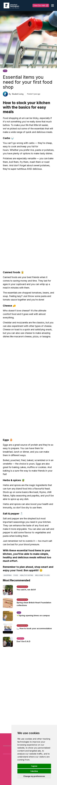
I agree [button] (34, 766)
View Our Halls (40, 5)
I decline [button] (34, 771)
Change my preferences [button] (34, 776)
